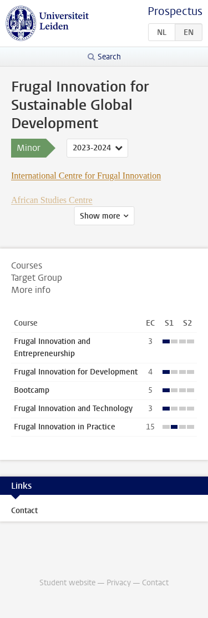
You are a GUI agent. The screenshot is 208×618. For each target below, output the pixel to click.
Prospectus (175, 11)
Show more (100, 216)
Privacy (118, 583)
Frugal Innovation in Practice (64, 427)
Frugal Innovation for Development (76, 372)
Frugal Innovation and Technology (73, 408)
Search (109, 57)
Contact (24, 510)
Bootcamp (31, 390)
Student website (67, 583)
